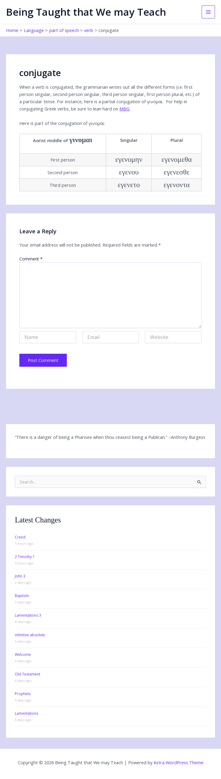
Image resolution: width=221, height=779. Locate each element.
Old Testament (27, 674)
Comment (31, 259)
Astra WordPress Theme (178, 762)
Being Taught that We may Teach (86, 12)
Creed (20, 537)
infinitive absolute (30, 634)
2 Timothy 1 (25, 556)
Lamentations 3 (28, 615)
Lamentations (26, 713)
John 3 (20, 576)
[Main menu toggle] (208, 12)
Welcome (23, 654)
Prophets (23, 693)
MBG (124, 109)
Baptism (22, 595)
